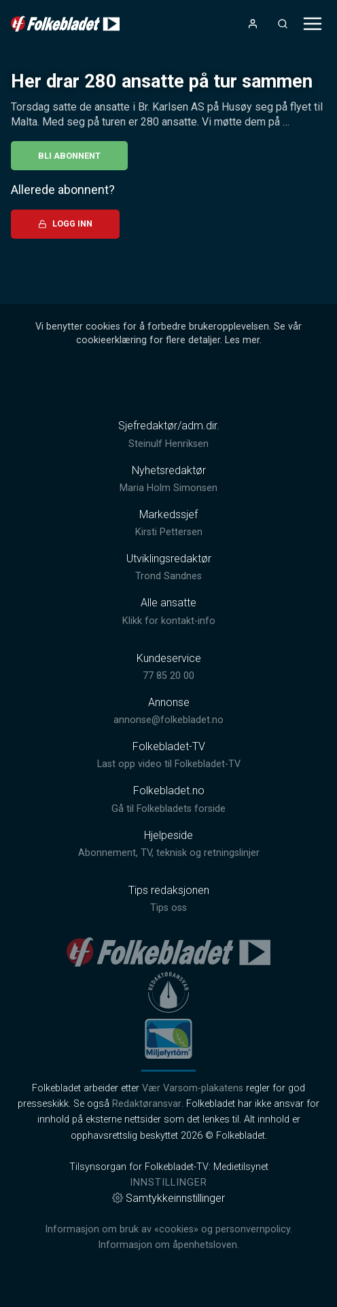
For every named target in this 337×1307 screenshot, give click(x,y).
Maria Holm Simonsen (168, 488)
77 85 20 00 (168, 676)
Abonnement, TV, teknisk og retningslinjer (169, 853)
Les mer (242, 340)
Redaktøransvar (146, 1104)
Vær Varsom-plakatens (192, 1088)
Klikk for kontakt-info (168, 621)
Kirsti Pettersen (168, 532)
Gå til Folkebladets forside (168, 809)
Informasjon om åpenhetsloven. (168, 1245)
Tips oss (168, 908)
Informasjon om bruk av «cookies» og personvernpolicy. (168, 1229)
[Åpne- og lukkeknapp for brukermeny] (252, 23)
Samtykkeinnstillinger (168, 1198)
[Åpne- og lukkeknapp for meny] (312, 23)
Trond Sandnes (168, 576)
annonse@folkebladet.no (168, 720)
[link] (65, 23)
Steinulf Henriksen (168, 444)
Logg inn (65, 223)
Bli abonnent (69, 156)
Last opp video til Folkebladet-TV (169, 764)
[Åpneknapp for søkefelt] (282, 23)
